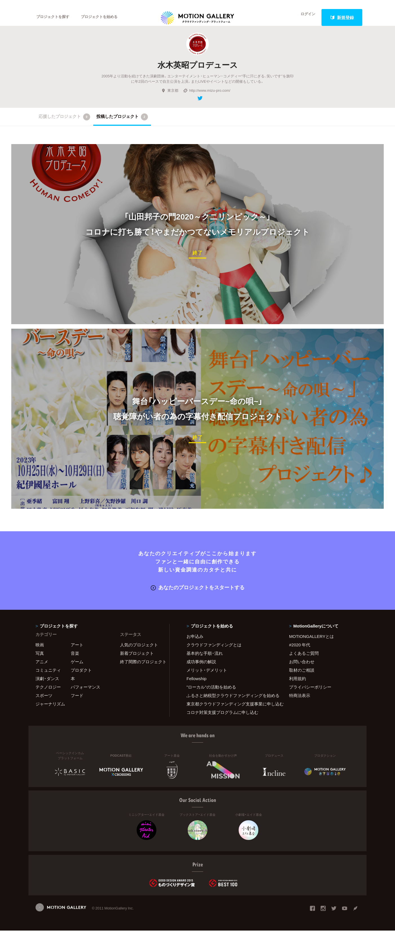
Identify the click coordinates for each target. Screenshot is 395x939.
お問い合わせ (301, 670)
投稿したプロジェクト (122, 126)
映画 (39, 653)
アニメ (41, 670)
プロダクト (81, 678)
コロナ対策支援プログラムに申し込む (222, 721)
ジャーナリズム (50, 712)
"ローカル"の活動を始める (211, 695)
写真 (39, 661)
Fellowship (197, 687)
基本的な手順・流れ (205, 661)
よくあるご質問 (304, 661)
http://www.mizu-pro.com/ (206, 99)
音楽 (75, 661)
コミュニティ (48, 678)
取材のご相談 (301, 678)
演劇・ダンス (47, 687)
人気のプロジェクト (139, 653)
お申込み (195, 645)
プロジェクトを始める (109, 17)
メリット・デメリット (207, 678)
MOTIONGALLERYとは (311, 645)
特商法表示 (299, 704)
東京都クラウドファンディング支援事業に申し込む (231, 712)
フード (77, 704)
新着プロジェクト (137, 661)
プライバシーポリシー (310, 695)
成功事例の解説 (201, 670)
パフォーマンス (85, 695)
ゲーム (77, 670)
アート (77, 653)
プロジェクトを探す (56, 17)
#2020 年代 (299, 653)
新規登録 (342, 17)
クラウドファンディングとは (214, 653)
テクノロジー (48, 695)
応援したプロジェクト (64, 126)
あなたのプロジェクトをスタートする (198, 596)
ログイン (304, 17)
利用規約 (297, 687)
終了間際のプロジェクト (141, 670)
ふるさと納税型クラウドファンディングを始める (231, 704)
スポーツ (43, 704)
